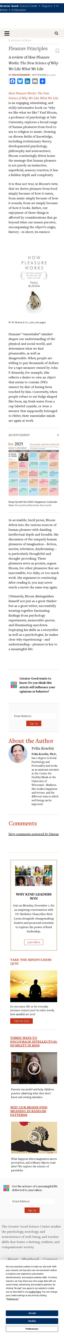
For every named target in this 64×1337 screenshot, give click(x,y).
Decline (32, 1321)
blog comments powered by (34, 834)
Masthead (30, 1259)
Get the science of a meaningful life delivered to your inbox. (30, 1188)
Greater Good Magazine (32, 23)
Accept (32, 1313)
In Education (19, 9)
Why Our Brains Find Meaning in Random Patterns (28, 1111)
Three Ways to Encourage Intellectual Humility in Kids (33, 1041)
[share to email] (35, 81)
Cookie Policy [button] (35, 1292)
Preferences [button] (12, 1299)
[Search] (56, 33)
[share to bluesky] (20, 81)
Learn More (33, 942)
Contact (50, 1259)
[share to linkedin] (27, 81)
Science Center (29, 6)
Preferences (32, 1329)
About (12, 1259)
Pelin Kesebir (21, 74)
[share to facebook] (12, 81)
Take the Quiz (21, 1021)
